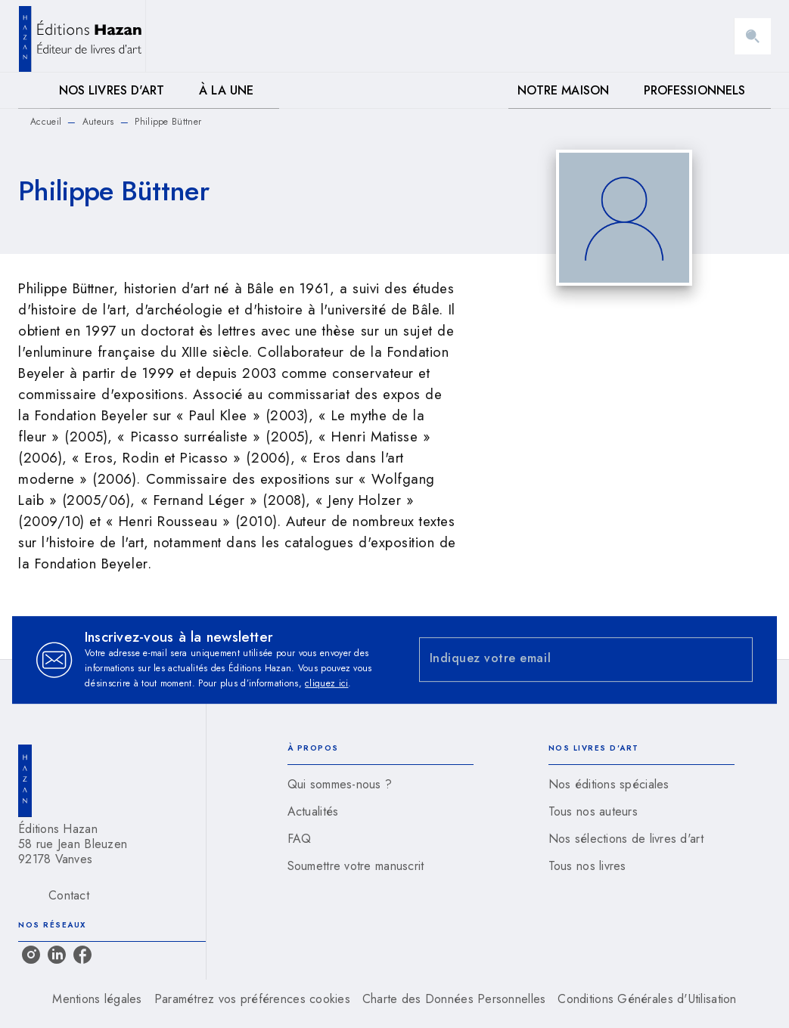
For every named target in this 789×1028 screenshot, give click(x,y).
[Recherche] (753, 36)
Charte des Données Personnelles (453, 999)
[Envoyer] (734, 660)
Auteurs (98, 121)
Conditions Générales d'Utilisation (647, 999)
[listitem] (31, 955)
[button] (380, 784)
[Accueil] (81, 36)
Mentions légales (96, 999)
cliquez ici (326, 683)
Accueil (45, 121)
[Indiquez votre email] (567, 659)
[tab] (34, 91)
